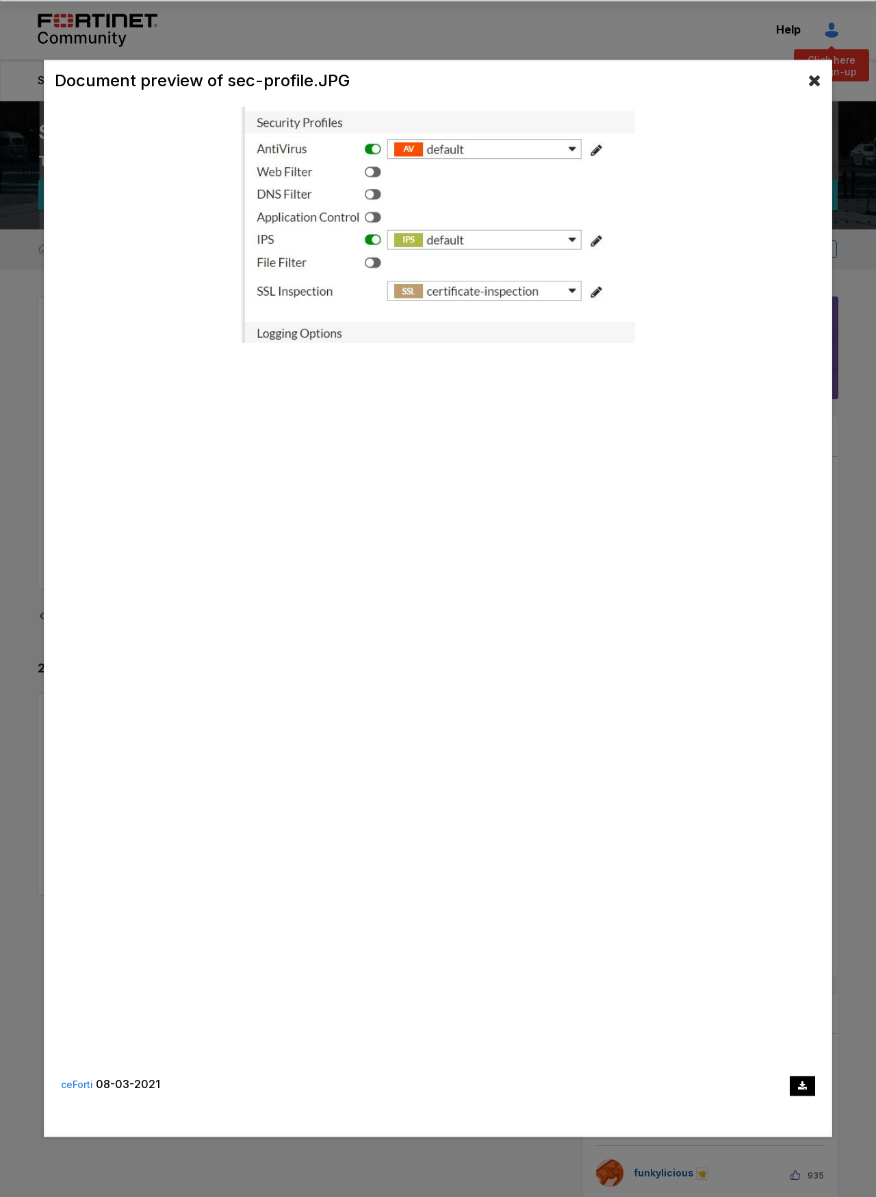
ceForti (77, 1085)
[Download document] (802, 1086)
